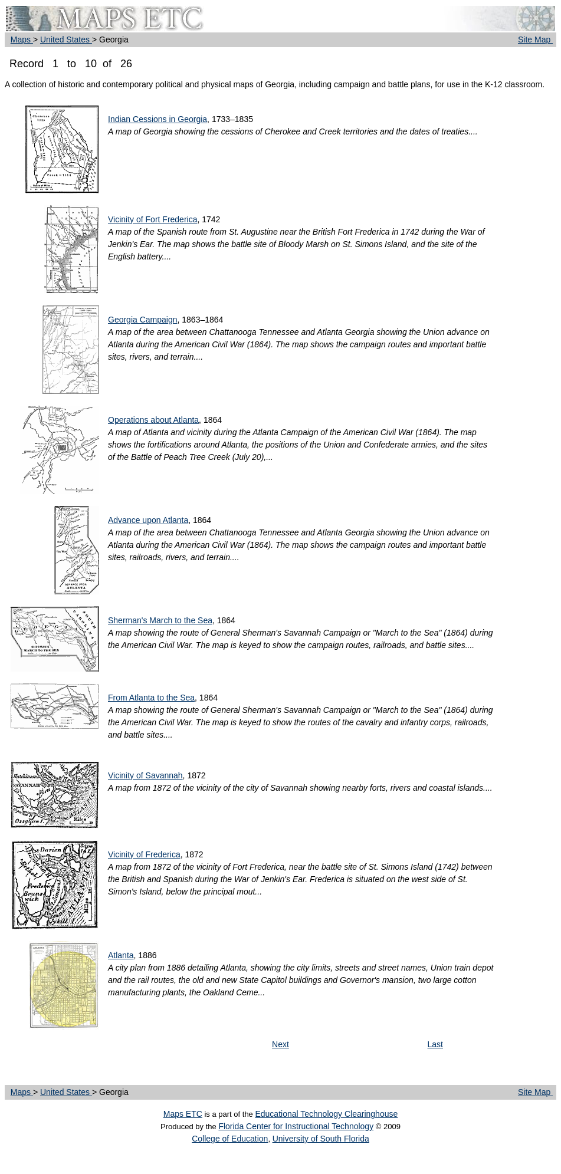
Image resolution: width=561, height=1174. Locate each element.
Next (280, 1044)
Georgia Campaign (143, 319)
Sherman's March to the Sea (160, 620)
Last (435, 1044)
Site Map (535, 39)
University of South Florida (321, 1138)
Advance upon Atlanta (148, 520)
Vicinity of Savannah (145, 775)
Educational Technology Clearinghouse (326, 1114)
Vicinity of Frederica (144, 854)
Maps (22, 39)
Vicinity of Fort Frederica (152, 219)
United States (66, 39)
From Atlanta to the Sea (151, 697)
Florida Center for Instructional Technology (295, 1126)
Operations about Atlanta (153, 420)
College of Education (230, 1138)
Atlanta (121, 955)
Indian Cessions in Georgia (157, 119)
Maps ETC (182, 1114)
